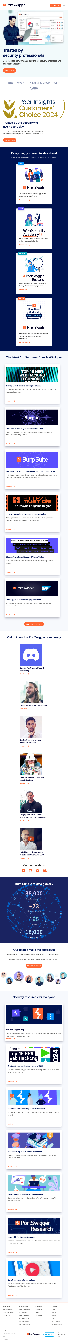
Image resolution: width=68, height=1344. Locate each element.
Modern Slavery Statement (58, 1325)
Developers (39, 1316)
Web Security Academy (9, 1334)
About (53, 1310)
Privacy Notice (56, 1322)
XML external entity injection (25, 1319)
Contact (54, 1316)
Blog (4, 1337)
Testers (37, 1313)
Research (5, 1340)
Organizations (39, 1310)
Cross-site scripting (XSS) (25, 1310)
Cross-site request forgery (25, 1316)
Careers (54, 1313)
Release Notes (7, 1316)
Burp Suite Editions (8, 1313)
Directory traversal (24, 1322)
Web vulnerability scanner (9, 1310)
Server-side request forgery (25, 1325)
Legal (53, 1319)
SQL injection (23, 1313)
